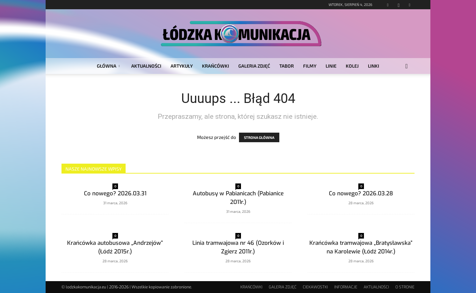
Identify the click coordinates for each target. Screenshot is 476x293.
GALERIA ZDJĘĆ (254, 66)
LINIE (331, 66)
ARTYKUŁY (182, 66)
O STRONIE (405, 287)
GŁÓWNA (108, 66)
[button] (407, 66)
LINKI (373, 66)
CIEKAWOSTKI (315, 287)
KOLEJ (352, 66)
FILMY (309, 66)
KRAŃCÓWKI (215, 66)
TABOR (286, 66)
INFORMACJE (345, 287)
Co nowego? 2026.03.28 (361, 193)
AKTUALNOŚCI (146, 66)
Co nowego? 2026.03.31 (115, 193)
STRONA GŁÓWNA (259, 137)
